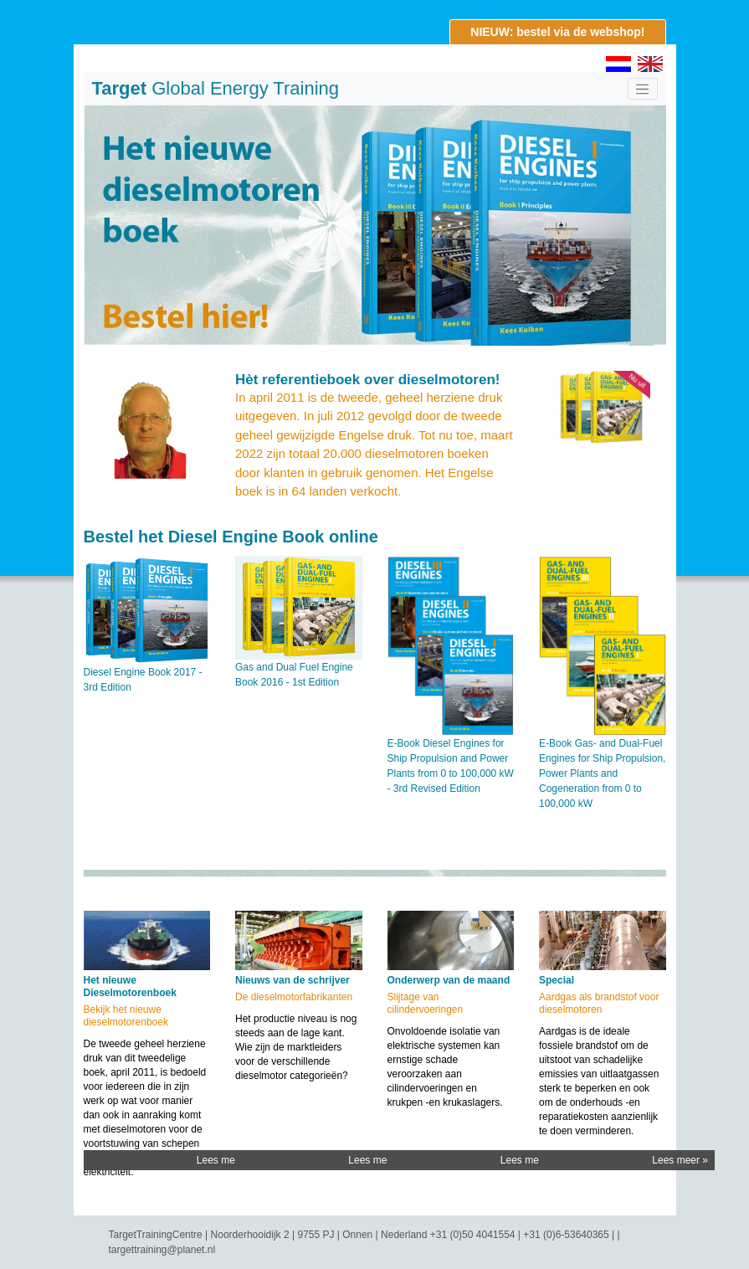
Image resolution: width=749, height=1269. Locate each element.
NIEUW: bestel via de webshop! (557, 32)
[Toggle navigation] (643, 89)
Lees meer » (225, 1160)
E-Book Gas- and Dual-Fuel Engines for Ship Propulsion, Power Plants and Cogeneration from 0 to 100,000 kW (602, 773)
